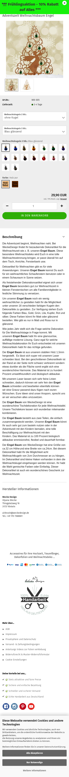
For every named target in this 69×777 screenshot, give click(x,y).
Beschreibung (12, 237)
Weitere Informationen (34, 770)
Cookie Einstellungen (16, 659)
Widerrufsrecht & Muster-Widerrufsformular (27, 654)
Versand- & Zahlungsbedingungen (23, 644)
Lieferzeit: (7, 104)
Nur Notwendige (34, 762)
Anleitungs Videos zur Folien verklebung (26, 649)
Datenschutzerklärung (54, 747)
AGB (8, 629)
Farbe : (10, 177)
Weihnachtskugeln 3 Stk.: (22, 141)
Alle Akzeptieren (34, 753)
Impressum (11, 634)
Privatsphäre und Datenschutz (21, 639)
